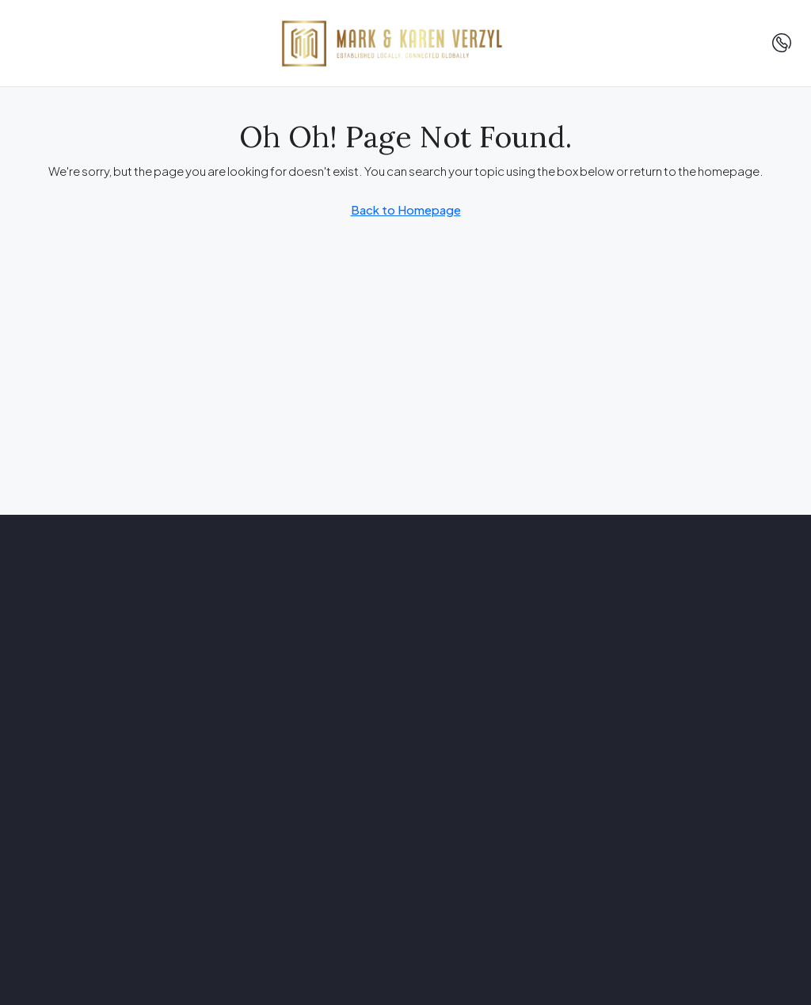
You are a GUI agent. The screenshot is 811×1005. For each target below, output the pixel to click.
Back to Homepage (406, 209)
